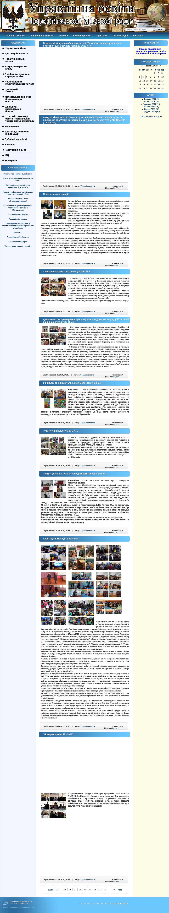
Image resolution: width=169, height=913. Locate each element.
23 (105, 890)
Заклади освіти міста (42, 35)
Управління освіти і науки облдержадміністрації (18, 200)
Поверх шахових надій (55, 194)
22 (100, 890)
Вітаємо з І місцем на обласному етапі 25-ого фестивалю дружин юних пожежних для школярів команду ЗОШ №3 (83, 44)
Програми (101, 35)
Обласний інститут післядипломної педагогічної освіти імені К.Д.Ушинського (18, 208)
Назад (50, 890)
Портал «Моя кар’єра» (18, 242)
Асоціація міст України (18, 219)
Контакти (138, 35)
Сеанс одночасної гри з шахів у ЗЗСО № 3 (66, 271)
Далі (120, 890)
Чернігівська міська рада (18, 215)
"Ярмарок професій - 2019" (58, 734)
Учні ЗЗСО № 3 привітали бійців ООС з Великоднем (72, 383)
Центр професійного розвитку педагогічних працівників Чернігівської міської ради (18, 226)
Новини (63, 35)
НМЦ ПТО (18, 233)
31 (114, 890)
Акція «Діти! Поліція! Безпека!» (60, 538)
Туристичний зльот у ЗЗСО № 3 (60, 430)
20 (90, 890)
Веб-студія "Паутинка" (20, 903)
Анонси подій (120, 35)
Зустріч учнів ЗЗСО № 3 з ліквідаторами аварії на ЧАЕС (74, 473)
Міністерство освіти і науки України (18, 174)
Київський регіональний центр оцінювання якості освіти (18, 186)
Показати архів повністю (151, 116)
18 (80, 890)
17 (75, 890)
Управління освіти (87, 109)
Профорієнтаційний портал (18, 237)
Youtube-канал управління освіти (18, 246)
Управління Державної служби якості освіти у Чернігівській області (18, 193)
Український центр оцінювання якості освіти (18, 179)
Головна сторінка (15, 35)
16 (70, 890)
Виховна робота (82, 35)
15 (65, 890)
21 (95, 890)
